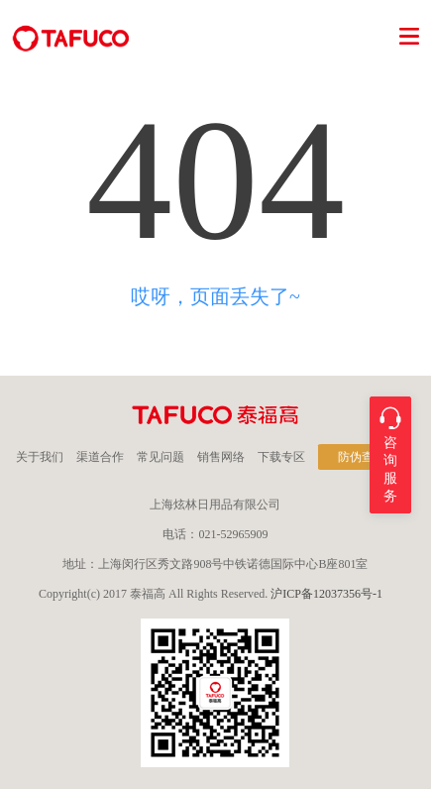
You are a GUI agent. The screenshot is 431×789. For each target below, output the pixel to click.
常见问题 (160, 457)
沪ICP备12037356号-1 (326, 594)
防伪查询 (361, 457)
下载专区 (281, 457)
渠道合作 (100, 457)
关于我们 (39, 457)
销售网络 (221, 457)
